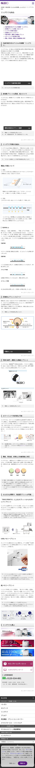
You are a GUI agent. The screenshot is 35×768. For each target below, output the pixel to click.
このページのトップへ (28, 139)
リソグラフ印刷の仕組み (11, 30)
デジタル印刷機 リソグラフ (18, 7)
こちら (26, 429)
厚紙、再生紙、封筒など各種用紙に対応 (15, 38)
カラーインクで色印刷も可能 (12, 36)
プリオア (4, 715)
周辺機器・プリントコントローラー (12, 719)
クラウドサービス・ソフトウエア (11, 723)
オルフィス (23, 445)
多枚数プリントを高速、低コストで (14, 29)
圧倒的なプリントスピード (11, 32)
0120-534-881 (11, 678)
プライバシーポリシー (16, 753)
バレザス (4, 704)
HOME (2, 7)
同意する (22, 763)
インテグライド (6, 735)
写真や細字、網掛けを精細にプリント (14, 34)
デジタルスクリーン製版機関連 (11, 729)
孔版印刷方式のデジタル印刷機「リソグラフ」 (17, 27)
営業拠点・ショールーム (7, 741)
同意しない (12, 763)
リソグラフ (4, 712)
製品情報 (8, 7)
